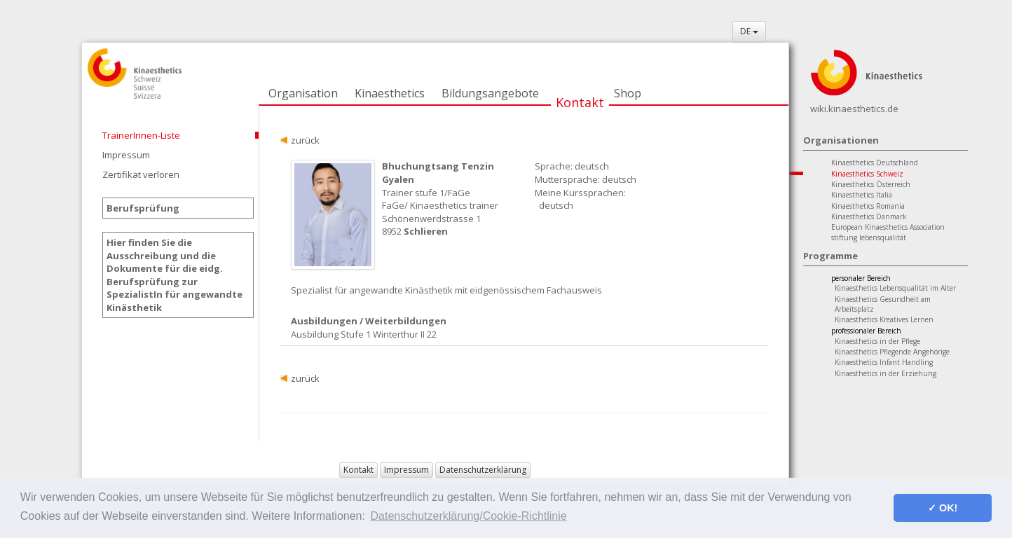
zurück (305, 140)
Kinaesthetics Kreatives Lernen (884, 319)
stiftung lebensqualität (868, 237)
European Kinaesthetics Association (888, 227)
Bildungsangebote (490, 93)
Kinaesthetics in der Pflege (877, 341)
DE (749, 31)
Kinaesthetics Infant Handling (884, 362)
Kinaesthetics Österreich (870, 184)
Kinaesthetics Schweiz (867, 174)
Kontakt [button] (358, 470)
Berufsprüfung (143, 208)
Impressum (126, 155)
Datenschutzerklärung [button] (482, 470)
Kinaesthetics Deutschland (874, 162)
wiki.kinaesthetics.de (854, 108)
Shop (627, 93)
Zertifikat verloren (140, 174)
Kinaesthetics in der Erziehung (885, 373)
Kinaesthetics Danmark (869, 216)
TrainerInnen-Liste (141, 135)
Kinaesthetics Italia (861, 195)
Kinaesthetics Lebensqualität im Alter (895, 288)
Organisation (303, 93)
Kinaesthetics (390, 93)
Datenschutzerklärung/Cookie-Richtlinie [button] (469, 516)
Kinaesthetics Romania (868, 206)
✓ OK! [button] (942, 507)
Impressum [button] (406, 470)
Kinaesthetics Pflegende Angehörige (892, 352)
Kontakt (580, 102)
